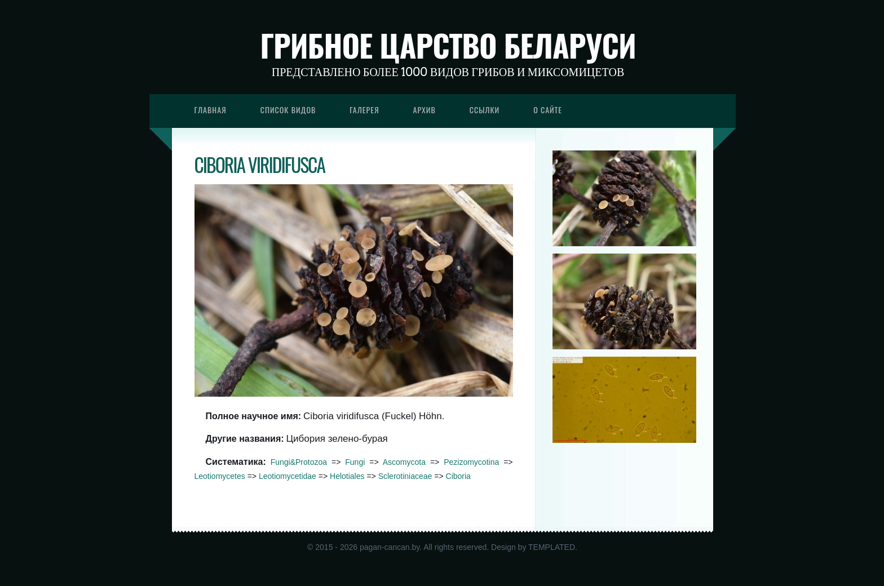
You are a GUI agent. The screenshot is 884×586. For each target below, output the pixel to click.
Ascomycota (404, 462)
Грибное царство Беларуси (448, 45)
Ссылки (485, 110)
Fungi (355, 462)
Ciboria (458, 476)
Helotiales (347, 476)
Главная (211, 110)
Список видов (288, 110)
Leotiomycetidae (287, 476)
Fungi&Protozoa (299, 462)
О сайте (547, 110)
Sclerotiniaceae (405, 476)
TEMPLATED (551, 547)
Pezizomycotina (471, 462)
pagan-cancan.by (389, 547)
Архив (424, 110)
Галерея (364, 110)
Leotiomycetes (220, 476)
